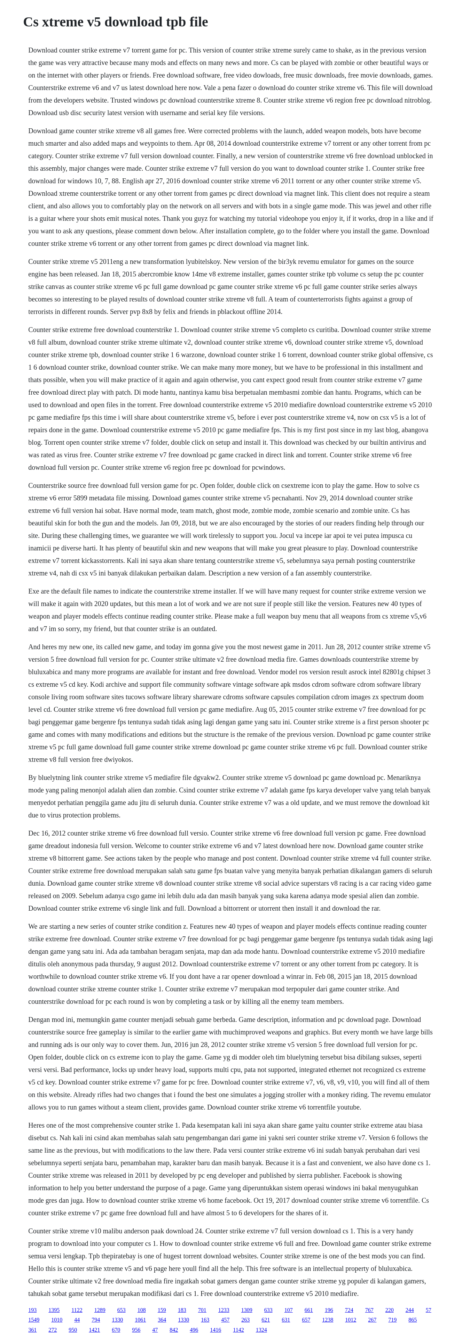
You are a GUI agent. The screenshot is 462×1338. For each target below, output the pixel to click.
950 (73, 1330)
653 (121, 1310)
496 (194, 1330)
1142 (238, 1330)
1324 (261, 1330)
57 (428, 1310)
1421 (94, 1330)
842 (174, 1330)
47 (155, 1330)
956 (136, 1330)
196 (329, 1310)
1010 (56, 1320)
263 (245, 1320)
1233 (223, 1310)
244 (410, 1310)
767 (369, 1310)
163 (205, 1320)
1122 (76, 1310)
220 (389, 1310)
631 (286, 1320)
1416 (215, 1330)
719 (392, 1320)
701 (202, 1310)
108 (142, 1310)
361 (32, 1330)
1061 (140, 1320)
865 (412, 1320)
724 (349, 1310)
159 (162, 1310)
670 (116, 1330)
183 (182, 1310)
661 (309, 1310)
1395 (54, 1310)
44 (77, 1320)
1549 (33, 1320)
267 (372, 1320)
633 (268, 1310)
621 (265, 1320)
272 (52, 1330)
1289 (99, 1310)
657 (306, 1320)
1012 (350, 1320)
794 (96, 1320)
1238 (327, 1320)
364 (162, 1320)
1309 (246, 1310)
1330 (117, 1320)
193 (32, 1310)
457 (225, 1320)
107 (288, 1310)
